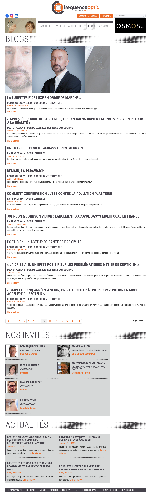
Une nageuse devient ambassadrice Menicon (45, 148)
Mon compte (30, 490)
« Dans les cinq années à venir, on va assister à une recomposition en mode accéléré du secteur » (72, 292)
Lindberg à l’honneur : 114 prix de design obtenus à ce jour (79, 438)
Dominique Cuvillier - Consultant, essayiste (34, 102)
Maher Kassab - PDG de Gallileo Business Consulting (40, 127)
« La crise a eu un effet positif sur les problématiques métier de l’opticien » (73, 264)
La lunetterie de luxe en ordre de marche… (44, 98)
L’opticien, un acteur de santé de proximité (44, 242)
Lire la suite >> (13, 111)
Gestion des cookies (110, 490)
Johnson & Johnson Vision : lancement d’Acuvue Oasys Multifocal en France (73, 216)
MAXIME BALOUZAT (31, 382)
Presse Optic (66, 490)
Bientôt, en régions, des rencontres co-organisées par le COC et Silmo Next (29, 466)
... (39, 321)
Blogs (91, 26)
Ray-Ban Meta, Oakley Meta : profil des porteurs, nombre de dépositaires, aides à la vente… (29, 440)
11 (50, 321)
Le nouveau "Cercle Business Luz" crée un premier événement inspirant (82, 468)
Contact (43, 490)
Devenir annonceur (15, 490)
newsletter (106, 16)
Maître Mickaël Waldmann (88, 363)
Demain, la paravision (26, 171)
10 (44, 321)
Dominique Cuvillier (32, 346)
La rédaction (28, 400)
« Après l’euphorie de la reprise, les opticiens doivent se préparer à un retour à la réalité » (75, 120)
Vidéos (60, 26)
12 (56, 321)
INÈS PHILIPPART (29, 365)
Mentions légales (127, 490)
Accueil (45, 26)
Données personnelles (90, 490)
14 (67, 321)
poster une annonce (88, 16)
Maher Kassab (81, 346)
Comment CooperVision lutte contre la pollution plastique (59, 193)
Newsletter (54, 490)
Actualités (75, 26)
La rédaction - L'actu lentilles (26, 153)
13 (61, 321)
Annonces (105, 26)
